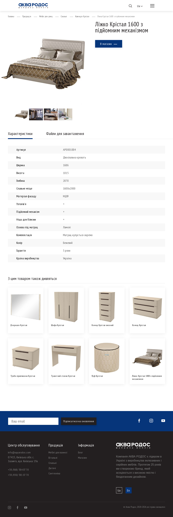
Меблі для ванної (58, 452)
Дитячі (52, 468)
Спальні (64, 16)
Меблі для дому (46, 16)
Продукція (26, 16)
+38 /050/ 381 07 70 (18, 475)
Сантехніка (54, 473)
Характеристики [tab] (20, 133)
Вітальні (52, 457)
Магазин (82, 457)
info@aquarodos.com (19, 452)
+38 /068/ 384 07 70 (18, 469)
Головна (11, 16)
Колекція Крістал (82, 16)
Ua (119, 490)
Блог (80, 452)
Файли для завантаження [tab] (65, 133)
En (128, 490)
